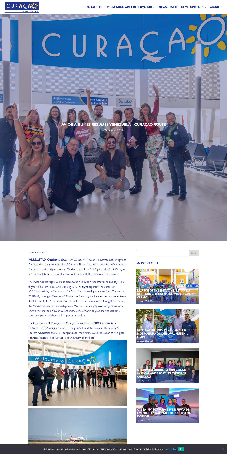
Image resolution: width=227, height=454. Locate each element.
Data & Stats (94, 7)
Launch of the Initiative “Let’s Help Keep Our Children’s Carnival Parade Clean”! (165, 294)
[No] (223, 449)
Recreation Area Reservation (129, 7)
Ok (180, 449)
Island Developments (186, 7)
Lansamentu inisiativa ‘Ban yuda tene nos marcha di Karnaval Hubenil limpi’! (165, 333)
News (163, 7)
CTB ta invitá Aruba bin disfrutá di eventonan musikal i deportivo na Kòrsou (164, 413)
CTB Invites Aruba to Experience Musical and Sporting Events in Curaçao (161, 373)
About (214, 7)
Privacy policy (170, 449)
